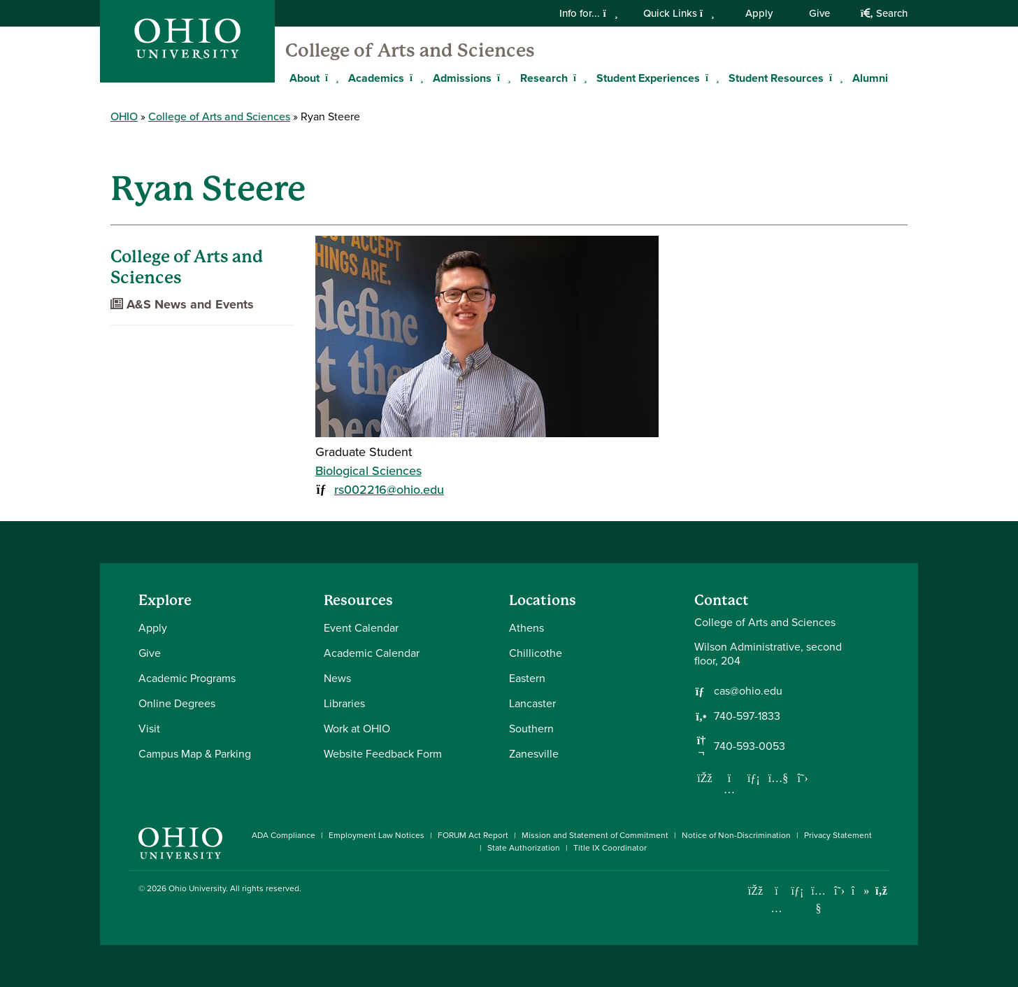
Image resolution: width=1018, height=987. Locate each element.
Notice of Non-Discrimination (736, 835)
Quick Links (679, 13)
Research (544, 78)
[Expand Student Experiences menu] (710, 77)
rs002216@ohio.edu (389, 490)
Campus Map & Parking (194, 754)
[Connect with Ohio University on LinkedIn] (797, 891)
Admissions (462, 78)
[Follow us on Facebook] (704, 777)
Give (819, 13)
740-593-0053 (749, 746)
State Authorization (523, 848)
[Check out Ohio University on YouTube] (818, 900)
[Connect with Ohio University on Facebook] (755, 891)
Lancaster (532, 703)
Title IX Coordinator (610, 848)
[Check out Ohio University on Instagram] (776, 908)
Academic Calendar (372, 653)
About (304, 78)
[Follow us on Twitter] (802, 777)
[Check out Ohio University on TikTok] (860, 891)
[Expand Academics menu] (414, 77)
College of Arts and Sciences (410, 50)
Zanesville (534, 754)
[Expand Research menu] (578, 77)
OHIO (124, 116)
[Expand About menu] (330, 77)
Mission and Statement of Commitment (595, 835)
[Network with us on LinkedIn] (753, 777)
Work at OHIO (357, 728)
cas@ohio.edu (748, 691)
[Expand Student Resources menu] (834, 77)
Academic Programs (187, 678)
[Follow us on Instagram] (729, 789)
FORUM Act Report (473, 835)
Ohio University (197, 888)
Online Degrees (176, 703)
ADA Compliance (283, 835)
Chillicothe (535, 653)
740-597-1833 (747, 716)
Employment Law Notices (376, 835)
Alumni (870, 78)
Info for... (588, 13)
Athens (526, 628)
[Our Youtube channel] (778, 777)
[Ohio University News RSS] (881, 891)
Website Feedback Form (383, 754)
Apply (759, 13)
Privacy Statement (838, 835)
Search (884, 13)
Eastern (527, 678)
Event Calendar (361, 628)
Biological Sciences (368, 471)
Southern (531, 728)
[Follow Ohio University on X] (839, 891)
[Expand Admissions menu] (502, 77)
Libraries (344, 703)
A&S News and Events (182, 304)
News (337, 678)
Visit (149, 728)
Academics (376, 78)
